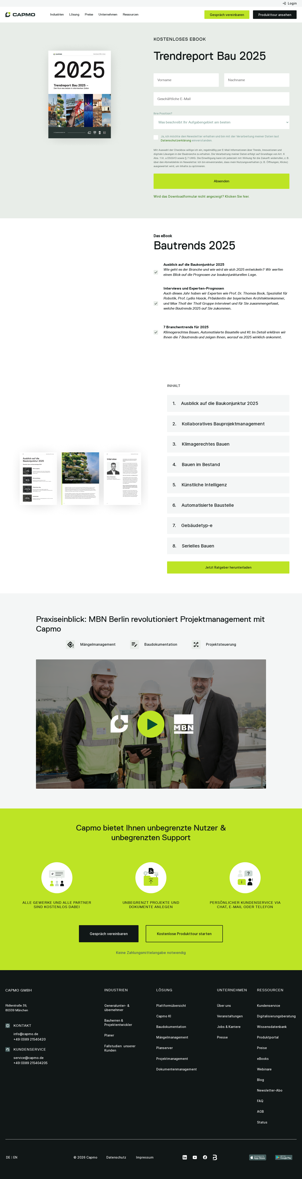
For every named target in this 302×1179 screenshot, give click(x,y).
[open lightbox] (151, 724)
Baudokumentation (171, 1027)
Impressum (145, 1157)
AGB (260, 1111)
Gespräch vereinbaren (227, 15)
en (15, 1157)
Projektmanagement (172, 1059)
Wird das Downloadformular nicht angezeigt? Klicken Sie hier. (201, 196)
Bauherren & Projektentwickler (118, 1022)
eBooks (263, 1059)
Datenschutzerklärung (176, 140)
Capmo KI (163, 1016)
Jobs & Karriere (229, 1027)
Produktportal (268, 1037)
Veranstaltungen (230, 1016)
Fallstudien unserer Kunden (119, 1048)
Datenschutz (116, 1157)
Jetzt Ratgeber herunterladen (228, 567)
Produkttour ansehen (274, 15)
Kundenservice (268, 1005)
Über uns (224, 1005)
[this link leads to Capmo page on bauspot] (215, 1157)
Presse (222, 1037)
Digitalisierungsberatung (276, 1016)
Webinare (264, 1069)
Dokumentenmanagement (176, 1069)
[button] (57, 14)
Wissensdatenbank (272, 1027)
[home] (20, 15)
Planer (109, 1035)
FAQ (260, 1101)
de (8, 1157)
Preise (89, 14)
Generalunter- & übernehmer (116, 1008)
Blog (260, 1080)
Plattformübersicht (171, 1005)
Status (262, 1122)
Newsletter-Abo (269, 1090)
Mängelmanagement (172, 1037)
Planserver (164, 1048)
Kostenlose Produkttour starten (184, 933)
